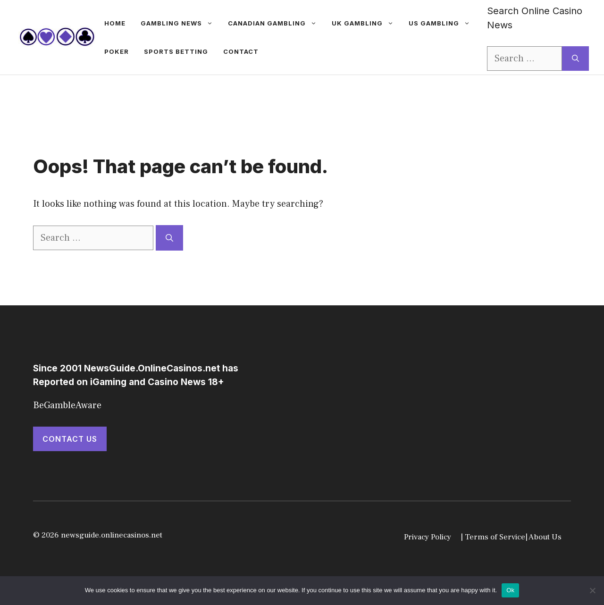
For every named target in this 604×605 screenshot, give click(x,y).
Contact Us (69, 439)
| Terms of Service (493, 537)
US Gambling (443, 23)
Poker (116, 51)
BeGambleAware (67, 405)
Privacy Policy (427, 537)
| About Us (543, 537)
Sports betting (176, 51)
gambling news (180, 23)
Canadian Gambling (276, 23)
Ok (510, 590)
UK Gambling (366, 23)
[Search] (575, 58)
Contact (241, 51)
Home (115, 23)
